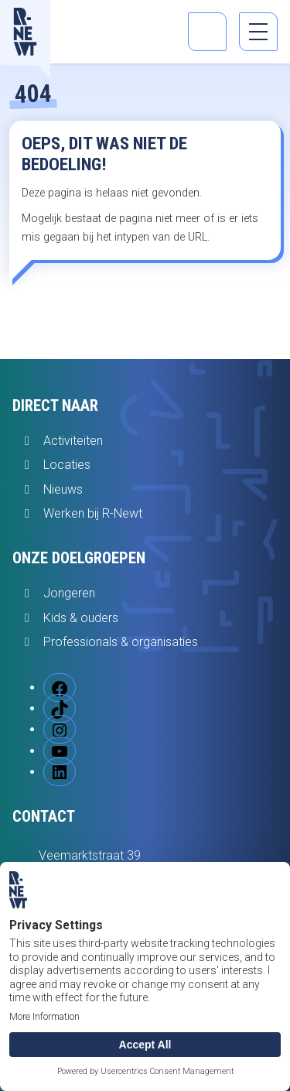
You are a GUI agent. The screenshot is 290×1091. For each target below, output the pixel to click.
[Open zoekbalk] (207, 31)
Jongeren (69, 593)
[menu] (258, 31)
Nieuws (63, 489)
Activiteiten (73, 440)
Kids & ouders (80, 617)
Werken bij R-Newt (92, 513)
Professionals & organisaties (120, 641)
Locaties (66, 464)
